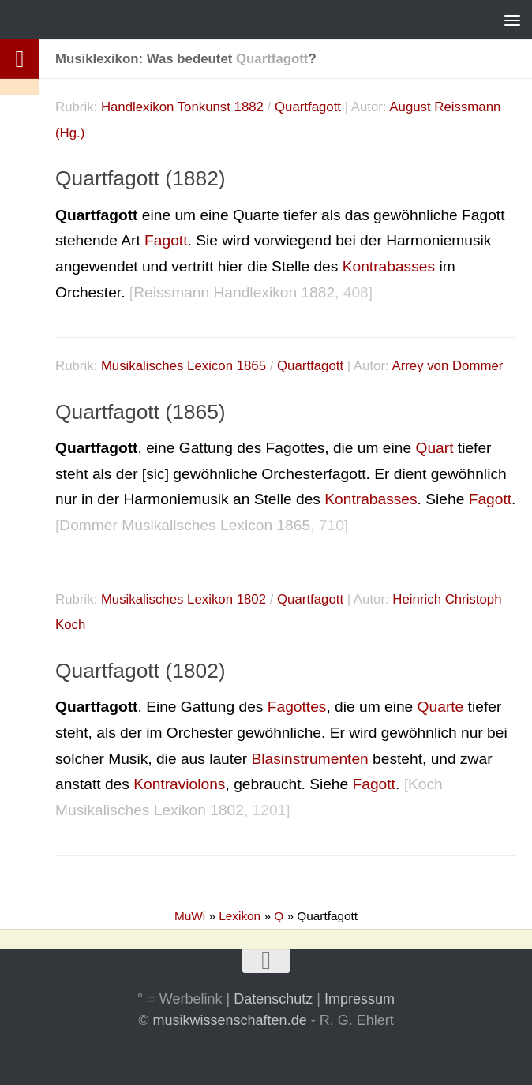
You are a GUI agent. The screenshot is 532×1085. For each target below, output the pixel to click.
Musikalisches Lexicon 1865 (183, 365)
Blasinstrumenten (309, 758)
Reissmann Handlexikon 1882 (234, 292)
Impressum (359, 999)
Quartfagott (308, 106)
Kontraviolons (179, 784)
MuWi (189, 915)
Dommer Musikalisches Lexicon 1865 (184, 525)
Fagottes (297, 706)
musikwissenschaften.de (230, 1020)
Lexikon (239, 915)
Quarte (441, 706)
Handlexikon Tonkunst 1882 (182, 106)
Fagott (165, 240)
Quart (434, 448)
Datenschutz (273, 999)
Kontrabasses (389, 266)
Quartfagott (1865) (140, 412)
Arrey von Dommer (447, 365)
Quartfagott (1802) (140, 671)
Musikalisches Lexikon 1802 (183, 599)
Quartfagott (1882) (140, 178)
